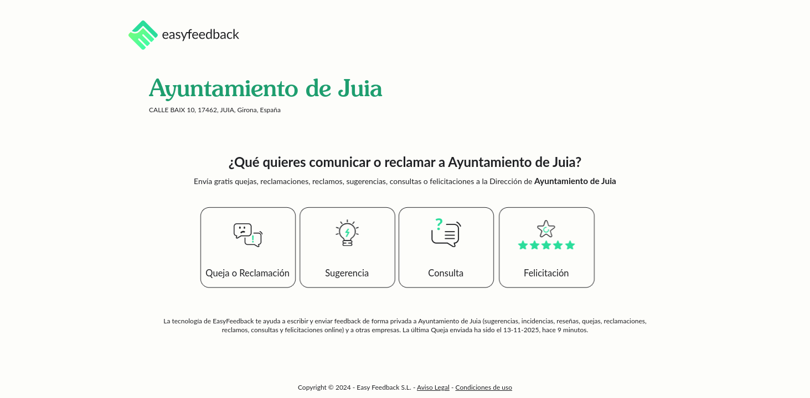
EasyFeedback (234, 321)
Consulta (445, 273)
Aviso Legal (433, 387)
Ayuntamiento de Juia (449, 321)
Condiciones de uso (484, 387)
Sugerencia (347, 273)
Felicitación (546, 273)
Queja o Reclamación (247, 273)
